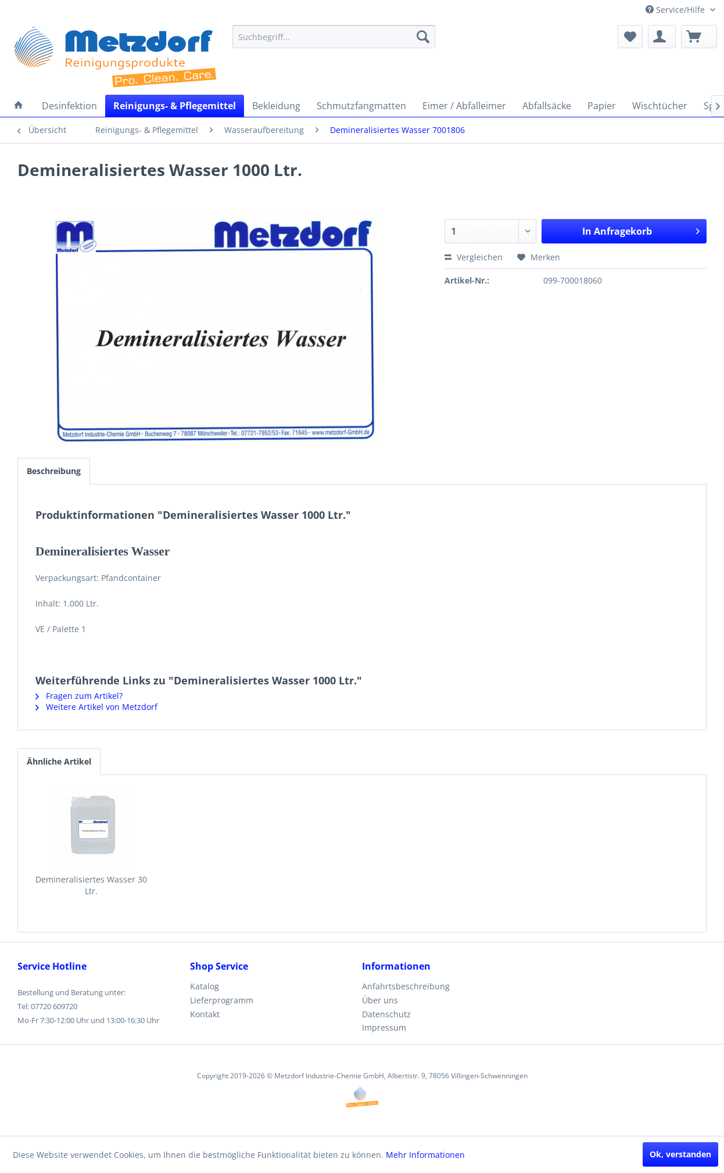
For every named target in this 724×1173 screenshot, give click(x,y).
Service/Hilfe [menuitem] (676, 9)
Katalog (204, 986)
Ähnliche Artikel (59, 761)
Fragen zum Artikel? (79, 695)
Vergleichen (474, 257)
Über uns (380, 1000)
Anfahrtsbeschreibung (406, 986)
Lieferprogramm (221, 1000)
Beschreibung (54, 470)
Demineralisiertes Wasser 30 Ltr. (91, 885)
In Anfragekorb (641, 230)
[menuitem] (333, 36)
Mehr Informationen (425, 1154)
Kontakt (205, 1014)
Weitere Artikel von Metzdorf (96, 706)
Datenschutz (386, 1014)
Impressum (384, 1027)
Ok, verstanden (680, 1154)
